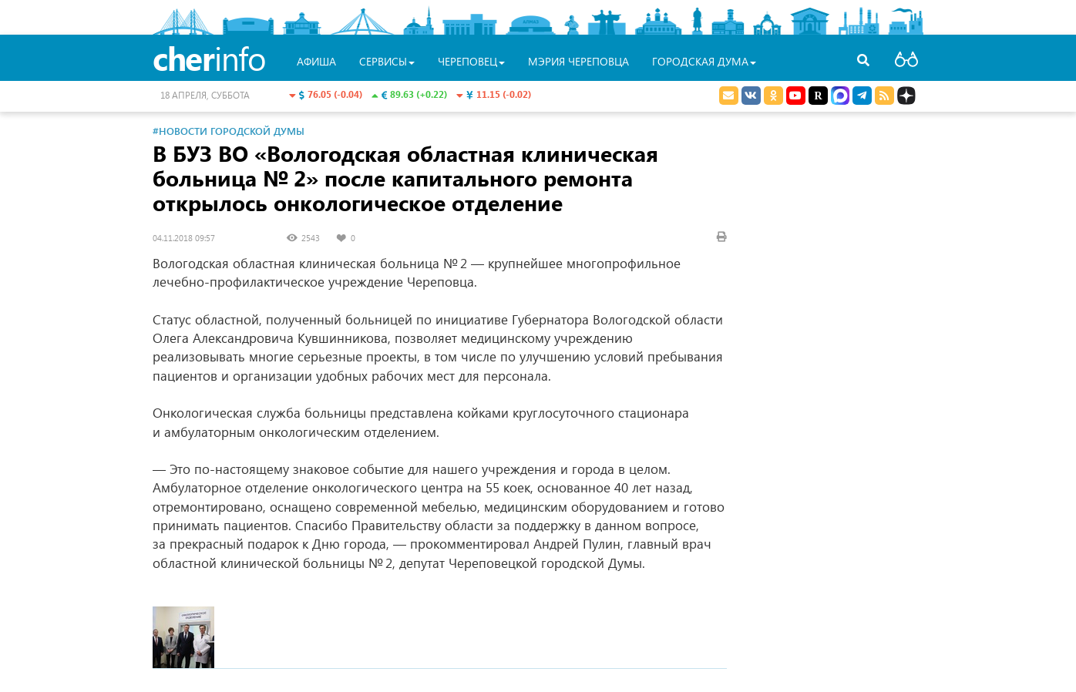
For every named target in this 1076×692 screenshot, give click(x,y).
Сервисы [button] (387, 61)
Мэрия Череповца (578, 61)
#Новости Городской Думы (228, 130)
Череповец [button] (471, 61)
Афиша (316, 61)
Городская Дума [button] (704, 61)
